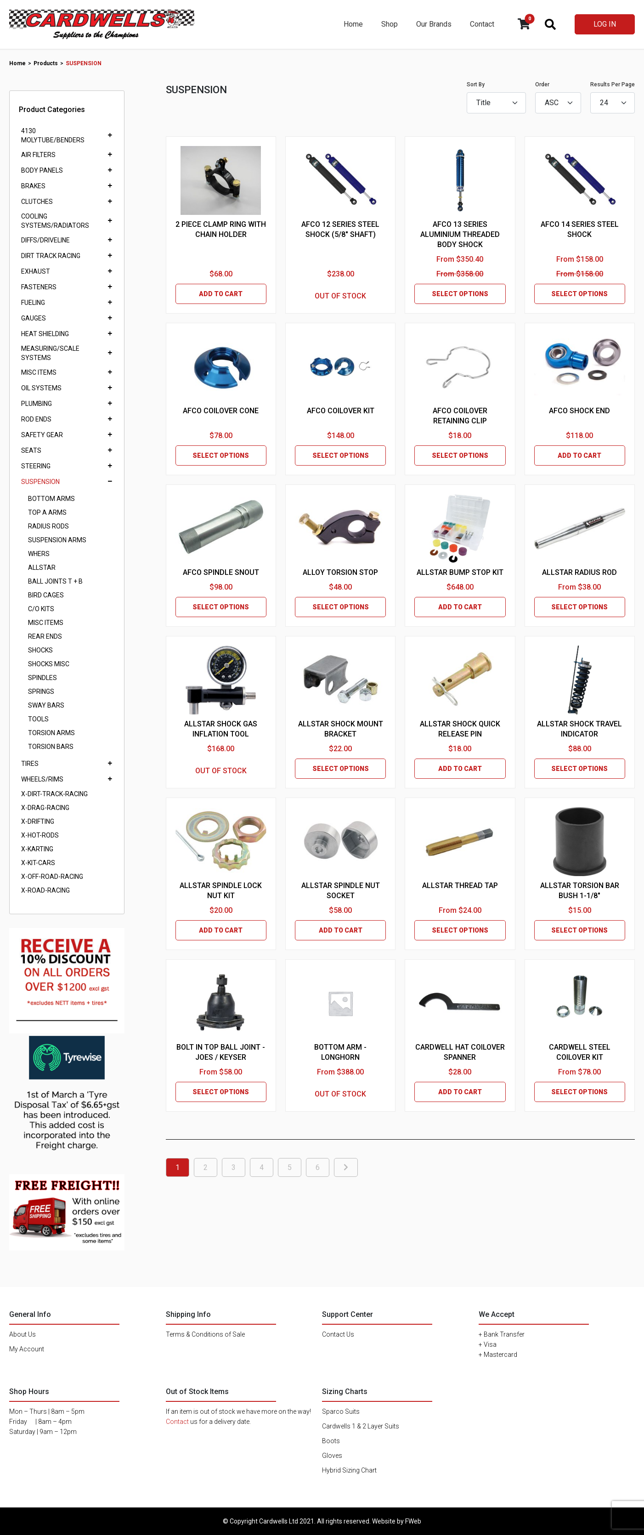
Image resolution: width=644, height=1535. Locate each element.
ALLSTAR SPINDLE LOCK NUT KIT (221, 890)
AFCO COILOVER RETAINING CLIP (460, 415)
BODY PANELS (42, 170)
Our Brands (434, 24)
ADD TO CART (221, 294)
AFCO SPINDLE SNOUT (221, 572)
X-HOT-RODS (40, 835)
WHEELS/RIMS (42, 779)
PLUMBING (36, 403)
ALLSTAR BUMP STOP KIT (460, 572)
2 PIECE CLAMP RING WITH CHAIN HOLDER (220, 229)
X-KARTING (37, 849)
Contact (482, 24)
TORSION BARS (50, 746)
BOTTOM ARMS (51, 498)
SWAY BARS (46, 705)
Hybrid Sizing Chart (349, 1470)
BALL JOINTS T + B (55, 581)
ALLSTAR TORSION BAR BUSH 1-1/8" (579, 890)
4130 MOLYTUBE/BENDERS (53, 135)
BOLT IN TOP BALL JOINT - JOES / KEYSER (220, 1052)
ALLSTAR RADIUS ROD (579, 572)
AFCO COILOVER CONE (221, 410)
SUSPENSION (40, 481)
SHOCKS (40, 650)
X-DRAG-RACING (45, 807)
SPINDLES (42, 677)
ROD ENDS (36, 419)
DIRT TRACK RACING (50, 255)
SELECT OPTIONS (460, 294)
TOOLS (38, 719)
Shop (389, 24)
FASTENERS (38, 287)
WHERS (39, 553)
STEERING (36, 466)
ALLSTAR (42, 567)
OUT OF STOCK (340, 296)
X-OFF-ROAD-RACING (52, 876)
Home (353, 24)
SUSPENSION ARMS (57, 540)
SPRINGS (41, 691)
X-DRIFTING (37, 821)
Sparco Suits (341, 1411)
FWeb (413, 1521)
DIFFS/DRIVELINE (45, 240)
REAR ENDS (45, 636)
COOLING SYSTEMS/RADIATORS (55, 221)
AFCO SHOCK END (579, 410)
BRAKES (33, 186)
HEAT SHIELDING (45, 333)
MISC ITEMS (38, 372)
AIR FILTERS (38, 154)
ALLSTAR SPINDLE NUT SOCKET (340, 890)
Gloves (332, 1455)
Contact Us (338, 1334)
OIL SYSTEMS (41, 388)
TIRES (30, 763)
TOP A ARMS (47, 512)
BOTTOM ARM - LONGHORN (340, 1052)
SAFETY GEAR (42, 435)
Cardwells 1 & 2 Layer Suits (360, 1426)
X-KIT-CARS (38, 862)
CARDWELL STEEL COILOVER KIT (579, 1052)
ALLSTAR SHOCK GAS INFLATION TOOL (220, 729)
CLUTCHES (37, 201)
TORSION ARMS (51, 733)
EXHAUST (35, 271)
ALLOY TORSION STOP (340, 572)
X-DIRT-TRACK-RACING (54, 794)
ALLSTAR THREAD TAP (460, 885)
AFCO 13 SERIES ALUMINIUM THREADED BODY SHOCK (460, 234)
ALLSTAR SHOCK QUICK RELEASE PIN (460, 729)
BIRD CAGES (46, 595)
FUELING (33, 302)
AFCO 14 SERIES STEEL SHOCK (580, 229)
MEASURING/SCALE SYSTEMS (50, 353)
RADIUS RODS (48, 526)
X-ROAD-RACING (45, 890)
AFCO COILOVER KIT (340, 410)
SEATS (31, 450)
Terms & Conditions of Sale (205, 1334)
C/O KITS (41, 609)
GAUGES (33, 318)
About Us (22, 1334)
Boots (331, 1441)
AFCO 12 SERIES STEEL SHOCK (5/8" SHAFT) (340, 229)
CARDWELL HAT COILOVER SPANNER (460, 1052)
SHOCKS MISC (48, 664)
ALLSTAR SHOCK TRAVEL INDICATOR (579, 729)
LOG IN (604, 24)
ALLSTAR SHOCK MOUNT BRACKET (340, 729)
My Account (26, 1349)
